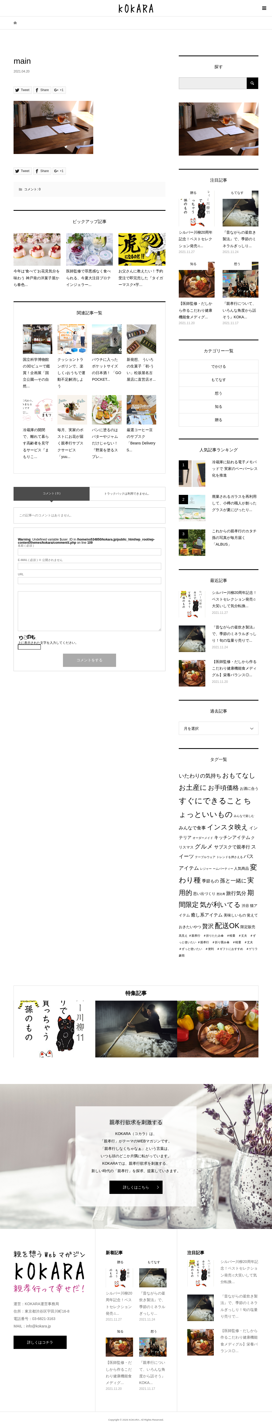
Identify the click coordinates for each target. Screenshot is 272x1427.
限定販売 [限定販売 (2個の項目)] (247, 927)
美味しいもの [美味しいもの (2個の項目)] (235, 915)
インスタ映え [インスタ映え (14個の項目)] (227, 827)
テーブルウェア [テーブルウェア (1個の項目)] (205, 857)
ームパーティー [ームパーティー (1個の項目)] (223, 868)
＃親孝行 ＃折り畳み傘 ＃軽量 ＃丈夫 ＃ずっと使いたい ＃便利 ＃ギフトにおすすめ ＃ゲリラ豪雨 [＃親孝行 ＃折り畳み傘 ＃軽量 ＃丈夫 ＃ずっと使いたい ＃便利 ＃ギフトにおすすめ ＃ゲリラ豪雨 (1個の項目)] (218, 949)
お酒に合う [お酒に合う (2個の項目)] (249, 789)
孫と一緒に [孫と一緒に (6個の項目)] (233, 881)
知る (218, 406)
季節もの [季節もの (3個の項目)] (210, 881)
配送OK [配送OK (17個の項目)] (227, 926)
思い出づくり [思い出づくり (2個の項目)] (204, 894)
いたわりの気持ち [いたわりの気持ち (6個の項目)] (200, 776)
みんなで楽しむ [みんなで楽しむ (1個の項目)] (244, 815)
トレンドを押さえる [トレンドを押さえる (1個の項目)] (229, 857)
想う (218, 393)
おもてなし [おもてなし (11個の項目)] (239, 775)
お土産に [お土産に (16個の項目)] (193, 787)
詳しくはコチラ (40, 1342)
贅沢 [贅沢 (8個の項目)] (208, 926)
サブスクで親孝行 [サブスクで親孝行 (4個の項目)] (232, 847)
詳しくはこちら (136, 1187)
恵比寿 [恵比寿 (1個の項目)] (220, 893)
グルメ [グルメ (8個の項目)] (204, 846)
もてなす (218, 380)
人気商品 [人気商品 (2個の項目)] (241, 869)
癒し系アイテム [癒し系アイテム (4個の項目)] (207, 915)
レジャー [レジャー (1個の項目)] (206, 868)
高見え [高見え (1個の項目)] (183, 935)
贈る (218, 420)
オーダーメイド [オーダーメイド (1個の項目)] (203, 837)
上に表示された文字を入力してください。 (48, 643)
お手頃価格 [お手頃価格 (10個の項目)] (223, 787)
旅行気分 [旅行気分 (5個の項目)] (236, 893)
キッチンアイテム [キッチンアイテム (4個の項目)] (232, 837)
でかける (218, 366)
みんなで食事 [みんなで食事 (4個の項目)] (192, 827)
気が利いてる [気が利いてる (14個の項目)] (220, 904)
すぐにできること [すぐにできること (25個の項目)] (211, 800)
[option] (54, 1029)
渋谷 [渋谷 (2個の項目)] (245, 906)
